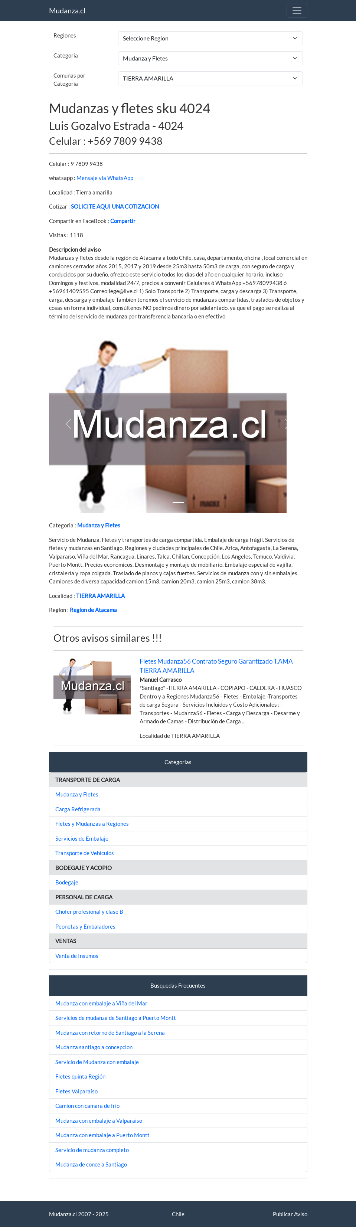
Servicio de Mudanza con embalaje (97, 1062)
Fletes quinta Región (80, 1076)
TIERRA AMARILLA (100, 595)
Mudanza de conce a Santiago (91, 1164)
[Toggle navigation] (297, 10)
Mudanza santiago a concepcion (94, 1047)
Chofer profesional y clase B (89, 911)
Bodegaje (66, 882)
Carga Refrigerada (78, 809)
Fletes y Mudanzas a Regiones (92, 823)
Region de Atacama (93, 609)
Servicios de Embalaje (81, 838)
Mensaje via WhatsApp (104, 177)
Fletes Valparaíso (76, 1091)
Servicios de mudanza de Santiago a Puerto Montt (115, 1017)
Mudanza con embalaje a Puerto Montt (102, 1135)
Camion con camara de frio (87, 1105)
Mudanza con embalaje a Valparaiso (98, 1120)
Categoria (65, 55)
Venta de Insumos (76, 955)
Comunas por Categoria (69, 79)
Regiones (64, 35)
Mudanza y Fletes (98, 525)
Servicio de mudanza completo (92, 1149)
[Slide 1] (178, 502)
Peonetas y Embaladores (85, 926)
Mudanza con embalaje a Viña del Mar (101, 1003)
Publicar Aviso (290, 1214)
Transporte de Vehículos (84, 853)
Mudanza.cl (67, 10)
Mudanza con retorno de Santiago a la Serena (110, 1032)
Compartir (122, 220)
